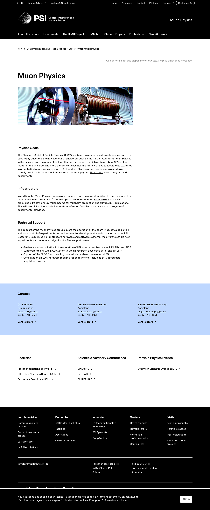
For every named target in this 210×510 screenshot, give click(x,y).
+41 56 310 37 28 (27, 315)
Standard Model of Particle (44, 155)
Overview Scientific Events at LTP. (157, 368)
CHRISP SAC (85, 379)
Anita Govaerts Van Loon (92, 304)
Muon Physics (181, 20)
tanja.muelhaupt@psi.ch (152, 311)
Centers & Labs (35, 3)
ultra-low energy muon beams (47, 202)
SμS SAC (83, 374)
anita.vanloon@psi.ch (90, 311)
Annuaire (137, 472)
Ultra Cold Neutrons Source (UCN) (37, 374)
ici (129, 500)
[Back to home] (45, 18)
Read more (96, 172)
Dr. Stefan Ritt (26, 304)
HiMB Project (101, 199)
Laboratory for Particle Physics (84, 49)
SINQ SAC (83, 368)
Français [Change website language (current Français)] (167, 3)
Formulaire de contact (145, 468)
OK (185, 499)
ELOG (44, 254)
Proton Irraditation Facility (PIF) (36, 368)
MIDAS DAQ (55, 250)
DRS (104, 257)
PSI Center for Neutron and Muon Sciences (44, 49)
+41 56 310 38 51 (147, 315)
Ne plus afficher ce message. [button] (175, 60)
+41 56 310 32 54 (87, 315)
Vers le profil (25, 321)
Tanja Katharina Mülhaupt (153, 304)
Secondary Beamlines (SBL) (34, 379)
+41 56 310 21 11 (141, 463)
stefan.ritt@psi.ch (28, 311)
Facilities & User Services (62, 3)
